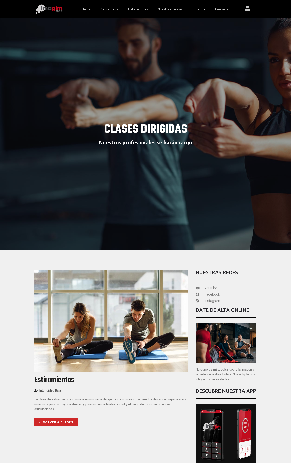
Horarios (198, 9)
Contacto (222, 9)
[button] (56, 422)
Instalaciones (138, 9)
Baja (58, 390)
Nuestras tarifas (170, 9)
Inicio (87, 9)
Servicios (109, 9)
